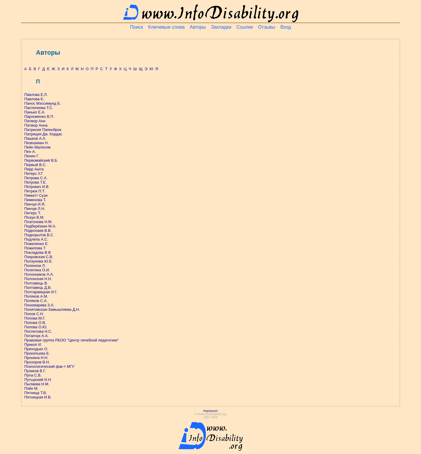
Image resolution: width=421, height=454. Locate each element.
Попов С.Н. (34, 314)
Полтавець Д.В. (37, 287)
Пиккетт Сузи (36, 195)
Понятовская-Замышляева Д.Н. (52, 309)
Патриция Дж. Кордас (43, 134)
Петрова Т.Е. (35, 182)
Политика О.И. (37, 270)
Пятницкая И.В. (37, 397)
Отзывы (266, 27)
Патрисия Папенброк (42, 129)
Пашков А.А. (35, 138)
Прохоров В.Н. (37, 362)
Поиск (136, 27)
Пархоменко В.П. (39, 116)
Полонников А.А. (39, 274)
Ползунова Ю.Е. (38, 261)
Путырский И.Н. (38, 379)
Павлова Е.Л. (36, 94)
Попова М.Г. (34, 318)
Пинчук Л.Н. (34, 208)
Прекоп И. (33, 344)
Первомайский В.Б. (41, 160)
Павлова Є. (34, 99)
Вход (285, 27)
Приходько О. (36, 349)
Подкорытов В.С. (39, 235)
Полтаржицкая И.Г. (40, 292)
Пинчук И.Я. (34, 204)
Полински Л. (35, 265)
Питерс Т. (32, 213)
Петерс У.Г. (34, 173)
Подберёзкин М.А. (40, 226)
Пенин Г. (31, 156)
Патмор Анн (34, 121)
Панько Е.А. (34, 112)
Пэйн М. (31, 388)
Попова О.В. (35, 322)
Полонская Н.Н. (38, 279)
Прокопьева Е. (37, 353)
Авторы (198, 27)
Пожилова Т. (35, 248)
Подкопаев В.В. (38, 230)
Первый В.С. (35, 165)
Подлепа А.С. (36, 239)
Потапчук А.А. (36, 336)
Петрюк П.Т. (34, 191)
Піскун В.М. (34, 217)
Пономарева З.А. (39, 305)
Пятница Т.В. (35, 393)
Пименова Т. (35, 200)
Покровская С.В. (38, 257)
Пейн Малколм (37, 147)
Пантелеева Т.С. (38, 108)
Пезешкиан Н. (36, 143)
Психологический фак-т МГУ (49, 366)
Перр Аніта (34, 169)
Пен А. (30, 151)
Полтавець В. (36, 283)
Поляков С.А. (36, 300)
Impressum (210, 410)
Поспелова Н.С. (38, 331)
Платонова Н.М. (38, 222)
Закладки (221, 27)
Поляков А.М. (36, 296)
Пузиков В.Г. (35, 371)
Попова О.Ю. (35, 327)
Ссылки (245, 27)
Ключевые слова (166, 27)
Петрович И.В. (36, 186)
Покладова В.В (37, 252)
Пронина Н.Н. (36, 357)
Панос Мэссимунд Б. (42, 103)
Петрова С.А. (35, 178)
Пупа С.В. (33, 375)
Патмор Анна (36, 125)
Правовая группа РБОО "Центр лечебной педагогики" (71, 340)
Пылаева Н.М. (36, 384)
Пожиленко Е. (36, 243)
